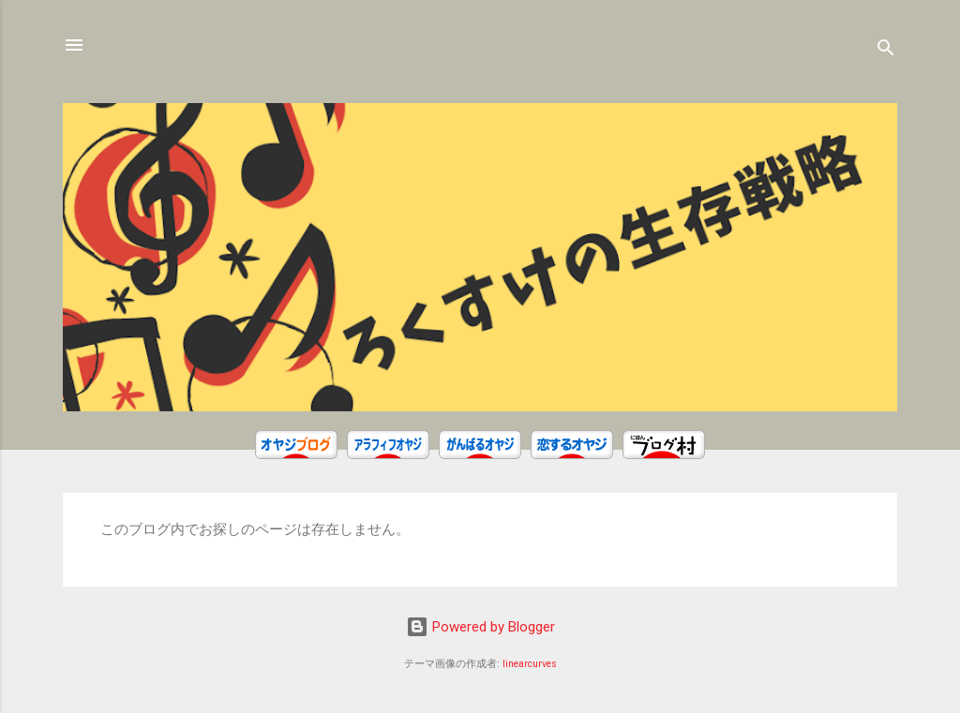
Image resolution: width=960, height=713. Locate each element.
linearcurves (529, 664)
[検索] (886, 51)
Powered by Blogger (480, 626)
